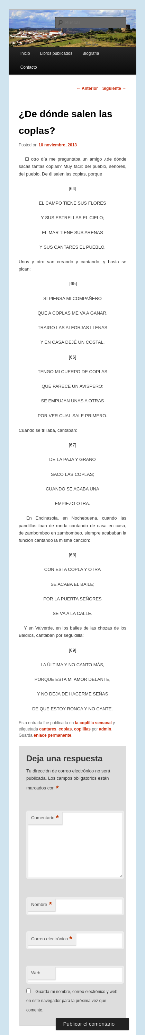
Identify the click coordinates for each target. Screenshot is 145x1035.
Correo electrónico (51, 939)
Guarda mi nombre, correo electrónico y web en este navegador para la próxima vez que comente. (71, 1000)
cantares (47, 729)
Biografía (90, 53)
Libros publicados (56, 53)
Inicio (25, 53)
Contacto (28, 67)
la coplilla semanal (93, 722)
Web (35, 972)
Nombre (41, 905)
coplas (65, 729)
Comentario (45, 818)
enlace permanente (52, 735)
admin (105, 729)
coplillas (82, 729)
